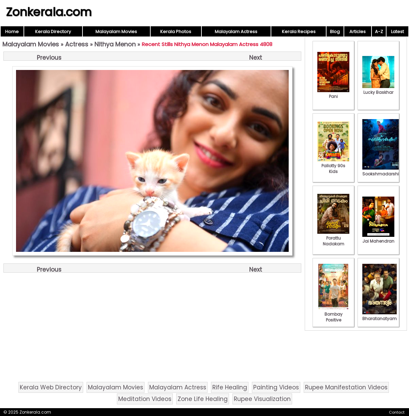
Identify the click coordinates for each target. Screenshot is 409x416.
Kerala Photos (175, 31)
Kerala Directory (53, 31)
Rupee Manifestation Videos (346, 387)
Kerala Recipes (299, 31)
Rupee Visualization (262, 399)
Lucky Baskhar (378, 89)
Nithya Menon (115, 44)
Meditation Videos (144, 399)
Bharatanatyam (379, 315)
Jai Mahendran (378, 238)
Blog (335, 31)
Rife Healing (229, 387)
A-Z (379, 31)
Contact (397, 412)
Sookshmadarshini (382, 171)
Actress (76, 44)
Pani (333, 93)
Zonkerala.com (49, 12)
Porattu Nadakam (333, 238)
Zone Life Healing (203, 399)
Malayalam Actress (236, 31)
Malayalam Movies (116, 31)
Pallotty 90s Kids (333, 165)
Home (12, 31)
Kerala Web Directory (51, 387)
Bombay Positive (333, 314)
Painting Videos (276, 387)
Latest (397, 31)
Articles (357, 31)
